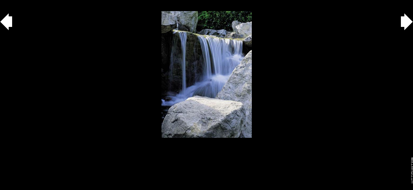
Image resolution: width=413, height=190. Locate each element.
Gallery (10, 3)
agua (29, 3)
